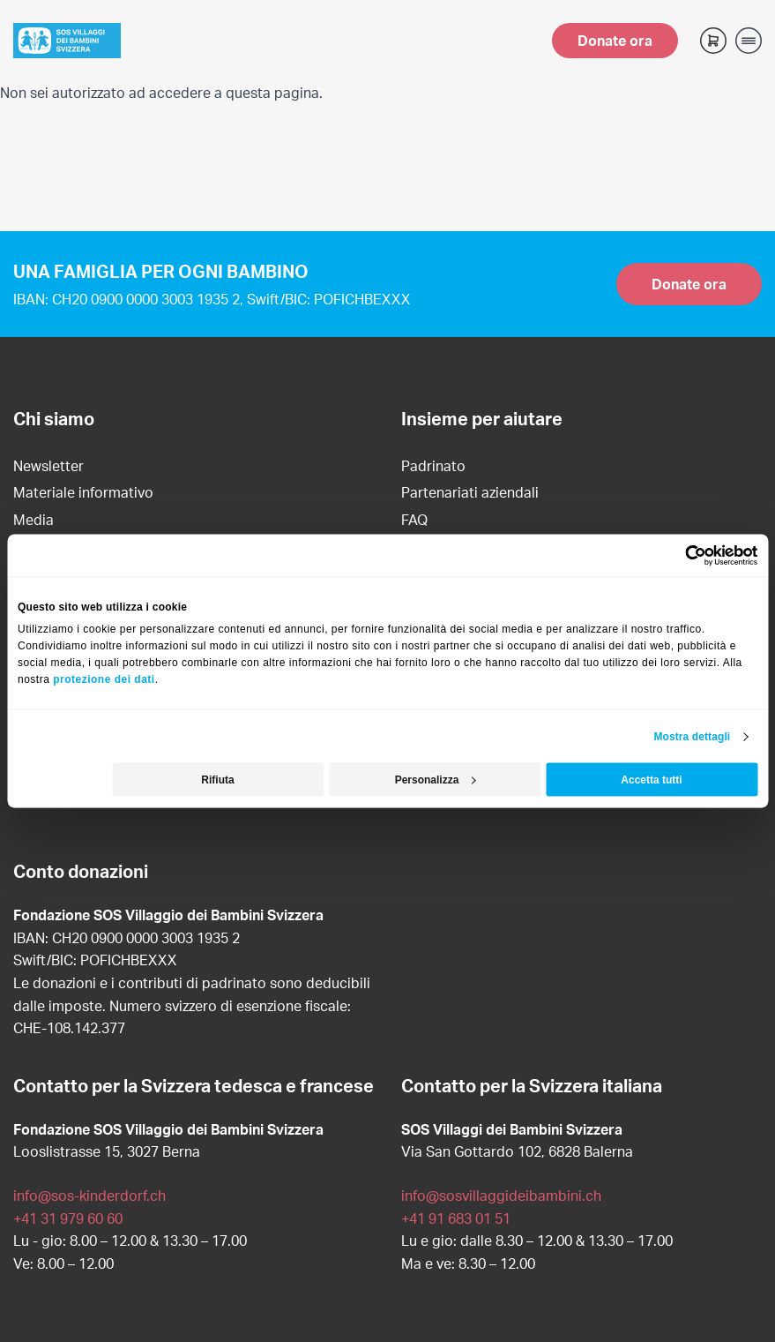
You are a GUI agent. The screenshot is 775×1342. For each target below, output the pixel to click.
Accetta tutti (651, 780)
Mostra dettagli (691, 737)
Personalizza (435, 780)
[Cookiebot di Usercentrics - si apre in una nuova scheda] (680, 555)
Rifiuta (217, 780)
